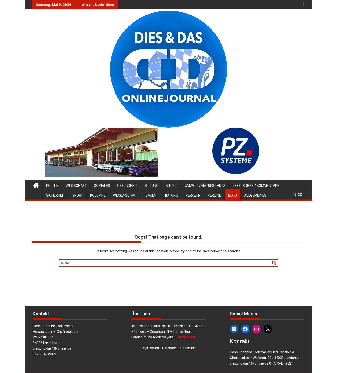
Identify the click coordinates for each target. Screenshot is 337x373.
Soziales (102, 185)
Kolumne (98, 195)
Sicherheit (55, 195)
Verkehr (193, 195)
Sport (77, 195)
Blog (232, 195)
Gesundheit (127, 185)
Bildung (151, 185)
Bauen (151, 195)
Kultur (172, 185)
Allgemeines (255, 195)
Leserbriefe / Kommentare (256, 185)
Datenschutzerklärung (179, 348)
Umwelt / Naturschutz (205, 185)
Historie (171, 195)
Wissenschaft (125, 195)
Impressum (150, 348)
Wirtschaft (76, 185)
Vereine (214, 195)
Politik (52, 185)
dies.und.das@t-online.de (52, 348)
